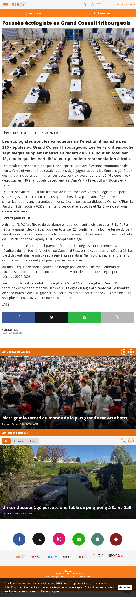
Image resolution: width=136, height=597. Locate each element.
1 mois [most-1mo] (33, 441)
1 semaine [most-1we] (19, 441)
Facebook (19, 539)
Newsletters (78, 539)
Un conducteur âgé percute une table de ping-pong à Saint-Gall (66, 507)
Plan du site (84, 577)
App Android (116, 539)
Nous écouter (127, 4)
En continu (34, 13)
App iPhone (97, 539)
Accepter (125, 587)
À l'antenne (102, 13)
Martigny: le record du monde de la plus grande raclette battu (65, 418)
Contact (73, 577)
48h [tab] (6, 441)
